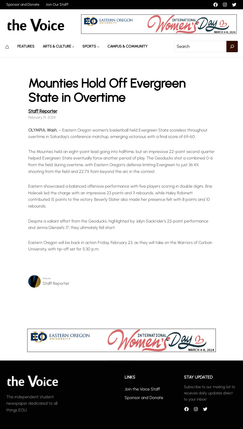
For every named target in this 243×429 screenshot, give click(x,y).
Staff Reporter (42, 111)
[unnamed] (159, 32)
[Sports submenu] (98, 46)
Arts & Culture (57, 46)
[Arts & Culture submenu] (73, 46)
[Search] (232, 46)
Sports (89, 46)
